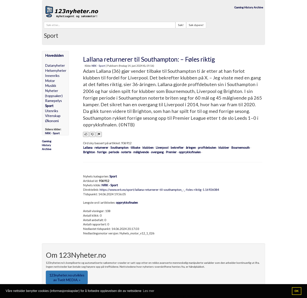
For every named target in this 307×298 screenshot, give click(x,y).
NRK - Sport (98, 65)
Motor (50, 80)
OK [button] (296, 291)
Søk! (181, 25)
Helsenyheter (55, 70)
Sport (49, 106)
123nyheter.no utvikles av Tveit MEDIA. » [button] (66, 277)
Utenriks (51, 111)
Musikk (50, 85)
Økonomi (52, 121)
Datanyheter (55, 65)
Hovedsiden (54, 55)
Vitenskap (52, 115)
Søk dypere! (196, 25)
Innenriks (52, 75)
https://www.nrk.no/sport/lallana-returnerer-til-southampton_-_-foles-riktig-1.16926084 (159, 189)
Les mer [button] (148, 291)
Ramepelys (53, 100)
